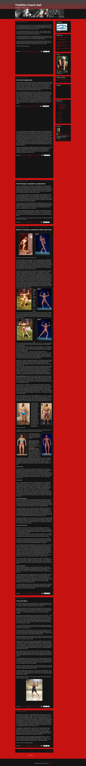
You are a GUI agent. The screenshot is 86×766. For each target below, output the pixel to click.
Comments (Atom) (36, 755)
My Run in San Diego (61, 39)
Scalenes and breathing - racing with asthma (62, 42)
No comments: (37, 51)
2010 (59, 121)
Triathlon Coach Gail (62, 134)
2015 (59, 116)
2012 (59, 117)
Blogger (49, 763)
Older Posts (49, 750)
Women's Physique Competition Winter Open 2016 (34, 230)
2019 (59, 103)
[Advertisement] (34, 63)
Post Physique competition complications (31, 184)
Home (31, 750)
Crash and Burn (21, 601)
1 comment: (36, 106)
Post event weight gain (24, 80)
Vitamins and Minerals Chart (62, 37)
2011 (59, 119)
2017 (59, 112)
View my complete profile (62, 139)
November (61, 104)
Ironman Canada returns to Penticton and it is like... (62, 108)
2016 (59, 114)
